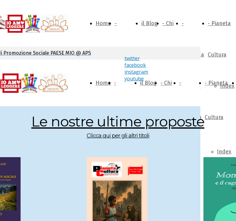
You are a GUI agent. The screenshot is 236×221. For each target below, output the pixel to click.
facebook (135, 65)
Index (224, 151)
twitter (132, 58)
